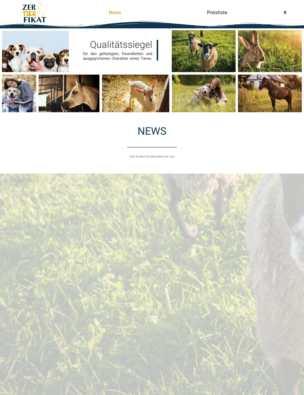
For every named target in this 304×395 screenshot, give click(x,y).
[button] (285, 12)
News (115, 13)
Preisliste (217, 13)
